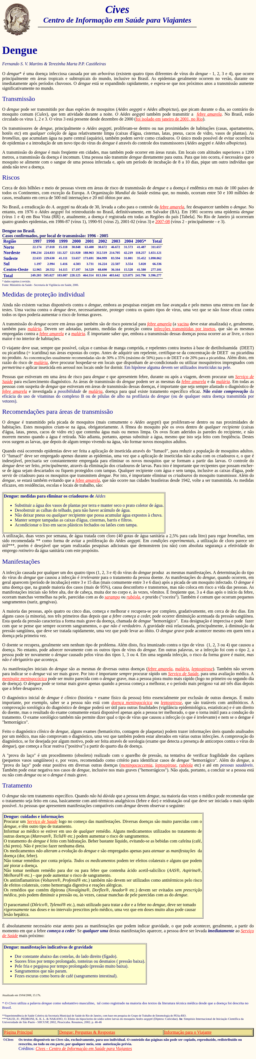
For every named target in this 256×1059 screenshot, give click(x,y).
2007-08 (162, 221)
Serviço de (244, 376)
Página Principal (18, 1032)
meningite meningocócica (24, 678)
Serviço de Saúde (183, 673)
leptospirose (202, 668)
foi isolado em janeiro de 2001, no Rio (169, 119)
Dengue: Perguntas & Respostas (87, 1032)
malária (34, 328)
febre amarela (209, 114)
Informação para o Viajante (188, 1032)
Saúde (7, 381)
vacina (183, 324)
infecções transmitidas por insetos (184, 328)
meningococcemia (137, 765)
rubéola (133, 597)
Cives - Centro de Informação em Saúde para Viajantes (84, 1048)
